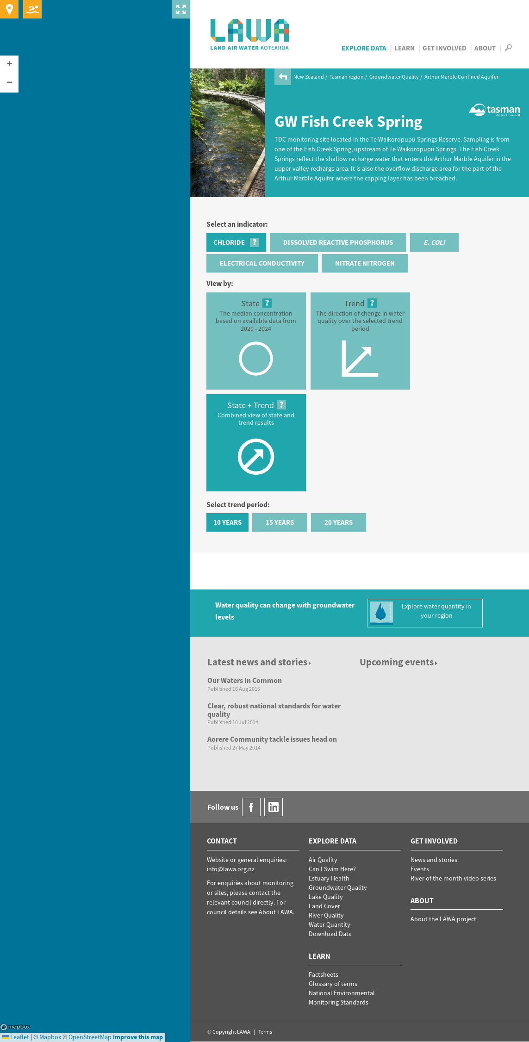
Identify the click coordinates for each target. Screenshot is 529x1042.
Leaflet (15, 1037)
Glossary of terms (333, 984)
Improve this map (138, 1037)
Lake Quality (326, 897)
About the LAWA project (443, 919)
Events (420, 869)
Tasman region (347, 76)
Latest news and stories (259, 662)
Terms (265, 1031)
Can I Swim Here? (332, 869)
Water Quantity (329, 924)
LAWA (250, 34)
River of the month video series (453, 878)
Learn (404, 47)
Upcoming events (399, 662)
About (485, 47)
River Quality (326, 915)
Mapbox (15, 1027)
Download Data (330, 934)
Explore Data (364, 47)
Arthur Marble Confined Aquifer (461, 76)
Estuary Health (329, 878)
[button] (9, 65)
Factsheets (323, 974)
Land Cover (324, 906)
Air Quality (323, 860)
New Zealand (308, 76)
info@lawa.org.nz (231, 869)
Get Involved (445, 47)
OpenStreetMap (90, 1037)
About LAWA (276, 912)
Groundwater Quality (394, 76)
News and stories (434, 860)
